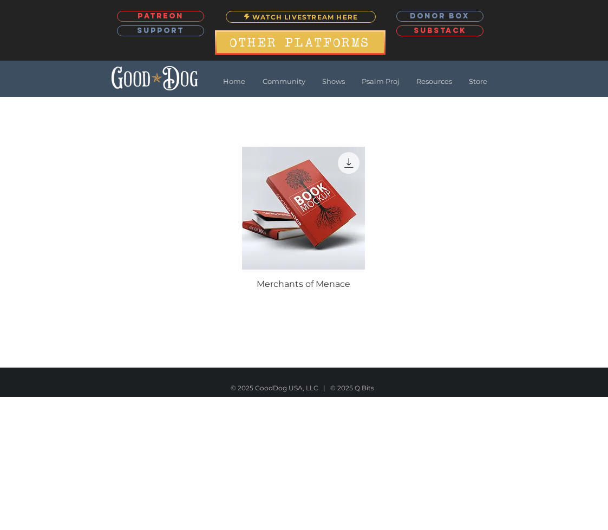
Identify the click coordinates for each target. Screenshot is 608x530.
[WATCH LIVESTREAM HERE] (301, 17)
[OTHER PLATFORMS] (300, 42)
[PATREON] (160, 16)
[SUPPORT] (160, 30)
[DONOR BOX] (439, 16)
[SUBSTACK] (439, 30)
